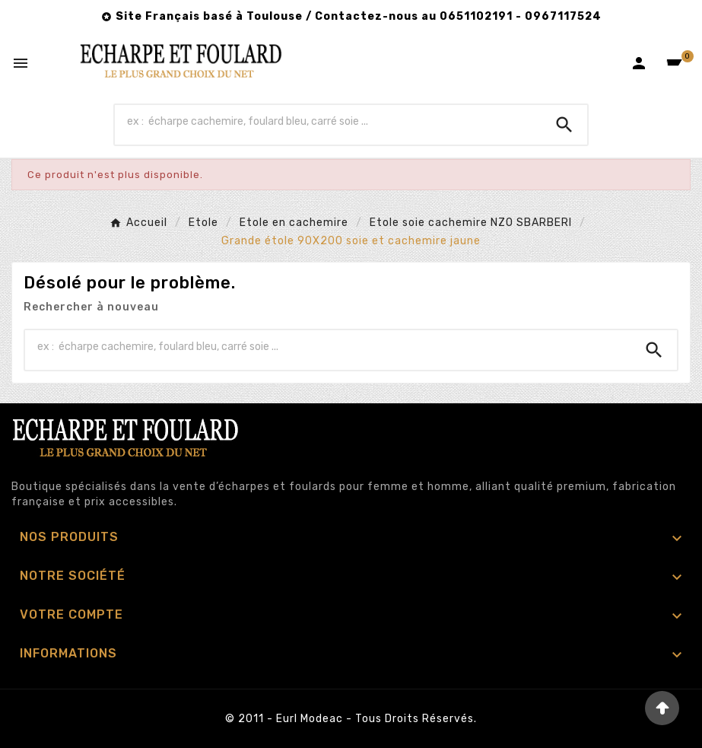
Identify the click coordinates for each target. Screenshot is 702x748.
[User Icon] (639, 63)
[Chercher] (328, 121)
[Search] (564, 125)
